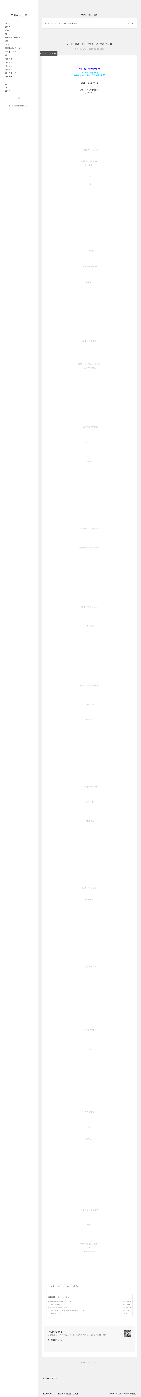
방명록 (7, 91)
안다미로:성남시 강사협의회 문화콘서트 (61, 24)
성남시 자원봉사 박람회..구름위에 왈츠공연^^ (65, 1310)
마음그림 (8, 66)
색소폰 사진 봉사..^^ (55, 1304)
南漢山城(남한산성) (12, 48)
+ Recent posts (49, 1378)
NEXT (95, 1362)
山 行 (7, 45)
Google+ (75, 1393)
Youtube (68, 1393)
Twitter (55, 1393)
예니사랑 (8, 34)
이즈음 (7, 69)
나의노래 (8, 76)
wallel (134, 1393)
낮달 (7, 41)
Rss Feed (46, 1393)
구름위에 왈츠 (53, 1313)
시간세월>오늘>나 (12, 37)
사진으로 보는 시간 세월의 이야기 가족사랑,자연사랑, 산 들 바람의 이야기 (77, 1335)
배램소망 (8, 62)
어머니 (7, 23)
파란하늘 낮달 (19, 15)
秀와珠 (7, 30)
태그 (7, 87)
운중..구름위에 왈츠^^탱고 (58, 1307)
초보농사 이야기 (11, 52)
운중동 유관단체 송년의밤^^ (58, 1301)
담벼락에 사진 (10, 73)
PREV (83, 1362)
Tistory (120, 1393)
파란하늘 (8, 59)
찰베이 (7, 27)
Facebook (61, 1393)
